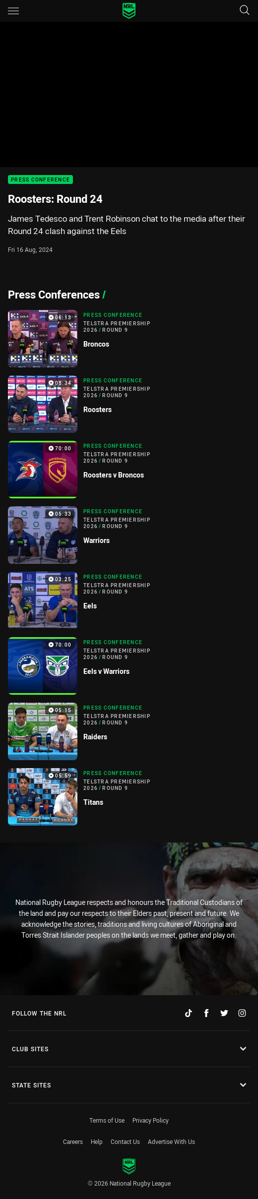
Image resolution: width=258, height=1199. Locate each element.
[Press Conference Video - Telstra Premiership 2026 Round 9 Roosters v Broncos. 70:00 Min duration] (129, 469)
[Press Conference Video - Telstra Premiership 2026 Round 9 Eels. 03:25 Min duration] (129, 600)
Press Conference (40, 180)
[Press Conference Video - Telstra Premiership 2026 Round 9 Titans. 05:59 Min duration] (129, 797)
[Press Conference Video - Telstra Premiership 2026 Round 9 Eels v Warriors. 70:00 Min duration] (129, 666)
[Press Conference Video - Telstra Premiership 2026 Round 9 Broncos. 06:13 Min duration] (129, 338)
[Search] (244, 10)
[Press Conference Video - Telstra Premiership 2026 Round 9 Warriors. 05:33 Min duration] (129, 535)
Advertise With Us (171, 1141)
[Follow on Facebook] (206, 1013)
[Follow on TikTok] (189, 1013)
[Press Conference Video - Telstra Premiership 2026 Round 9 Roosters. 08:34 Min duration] (129, 404)
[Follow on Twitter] (224, 1013)
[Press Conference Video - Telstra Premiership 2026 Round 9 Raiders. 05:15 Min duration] (129, 731)
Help (97, 1141)
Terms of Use (107, 1120)
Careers (73, 1141)
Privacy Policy (150, 1120)
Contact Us (125, 1141)
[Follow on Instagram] (242, 1013)
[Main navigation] (13, 10)
